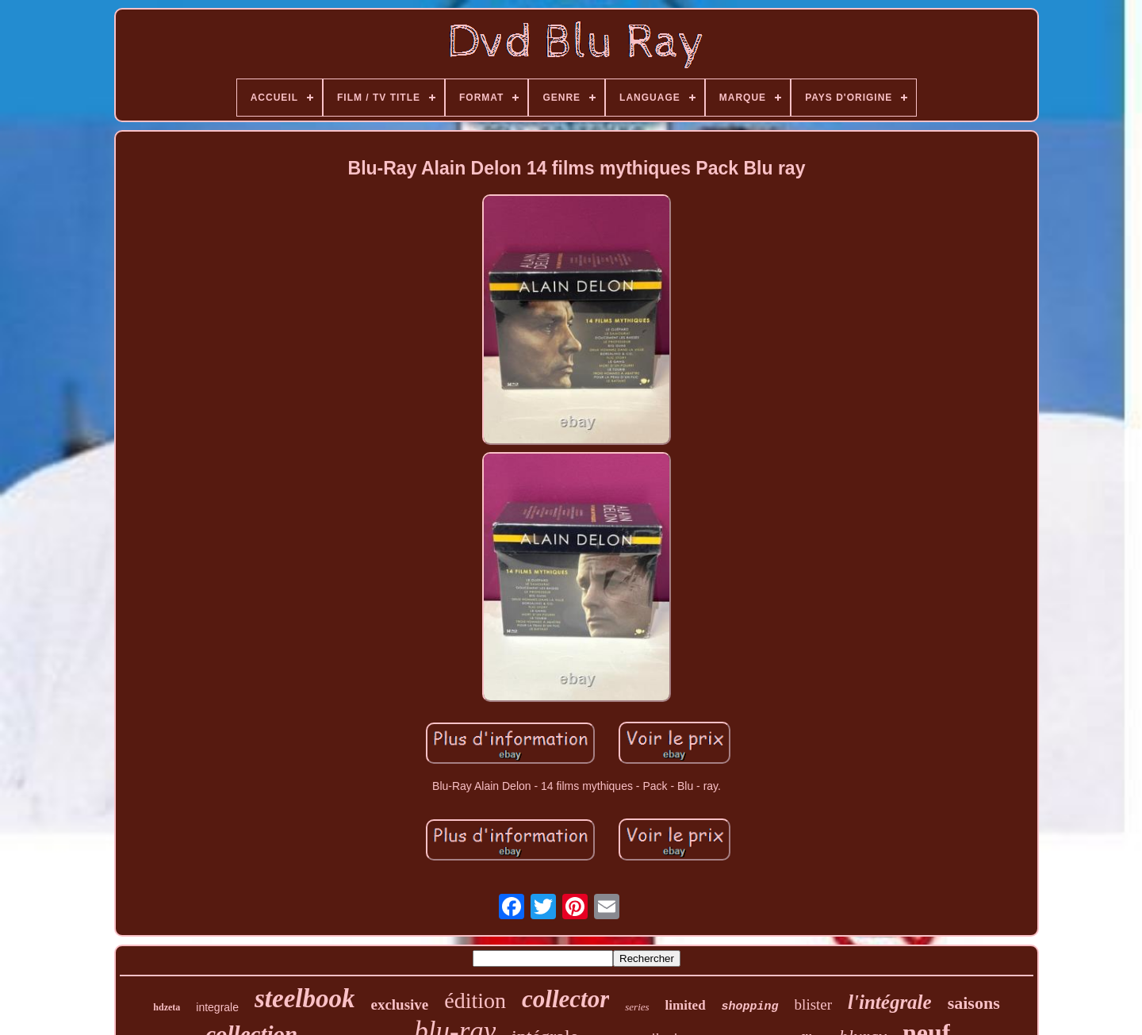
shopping (750, 1007)
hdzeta (166, 1007)
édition (475, 1000)
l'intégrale (890, 1002)
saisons (974, 1003)
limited (685, 1005)
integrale (217, 1007)
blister (814, 1004)
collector (565, 999)
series (637, 1007)
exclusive (399, 1004)
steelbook (304, 998)
